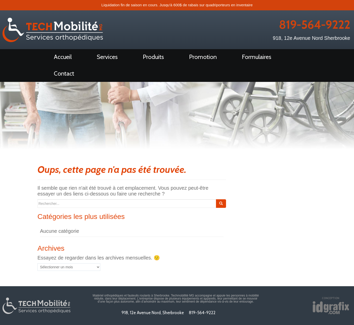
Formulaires (256, 56)
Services (107, 56)
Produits (153, 56)
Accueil (63, 56)
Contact (64, 73)
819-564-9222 (314, 25)
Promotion (203, 56)
